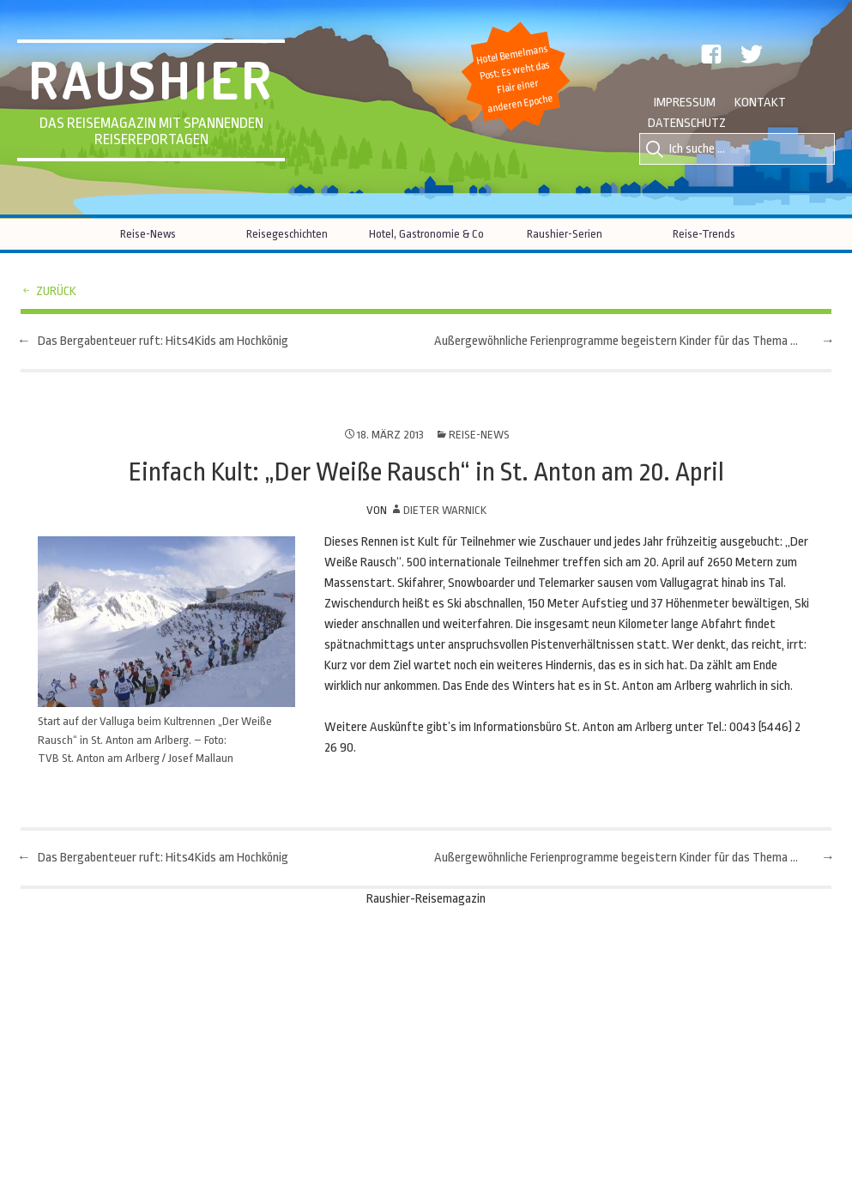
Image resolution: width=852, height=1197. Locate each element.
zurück (56, 291)
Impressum (685, 102)
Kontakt (760, 102)
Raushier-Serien (564, 233)
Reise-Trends (704, 233)
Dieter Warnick (444, 510)
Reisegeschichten (287, 233)
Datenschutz (687, 123)
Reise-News (148, 233)
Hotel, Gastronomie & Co (426, 233)
